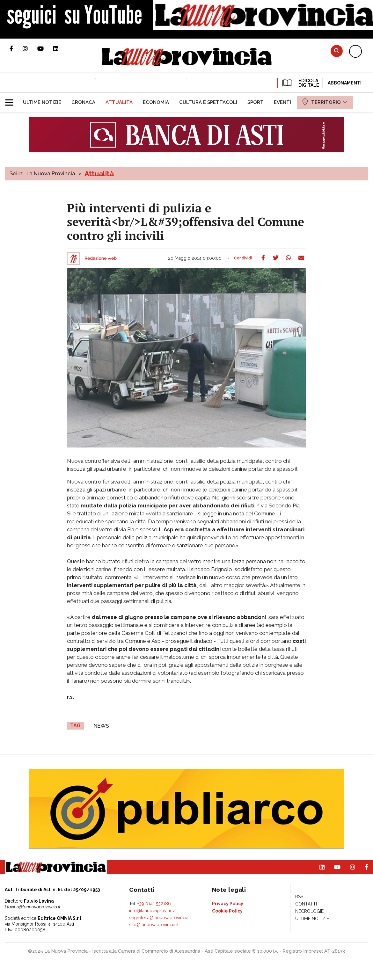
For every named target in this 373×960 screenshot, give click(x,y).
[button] (11, 100)
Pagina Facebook (16, 48)
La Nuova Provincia (50, 173)
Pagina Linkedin (60, 48)
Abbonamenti (345, 82)
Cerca (337, 51)
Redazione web (100, 258)
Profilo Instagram (30, 48)
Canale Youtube (45, 48)
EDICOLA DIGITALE (300, 83)
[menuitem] (42, 102)
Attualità (99, 174)
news (101, 726)
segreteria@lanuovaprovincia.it (160, 917)
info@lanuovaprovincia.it (154, 910)
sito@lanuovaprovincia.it (154, 924)
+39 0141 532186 (154, 903)
